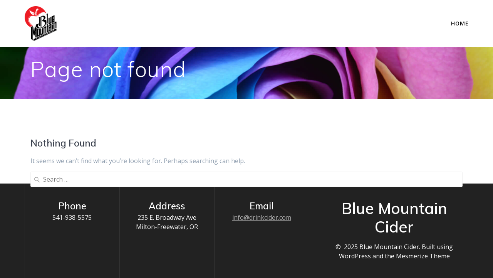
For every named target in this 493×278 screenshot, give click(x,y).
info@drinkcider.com (261, 217)
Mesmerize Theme (423, 256)
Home (460, 23)
